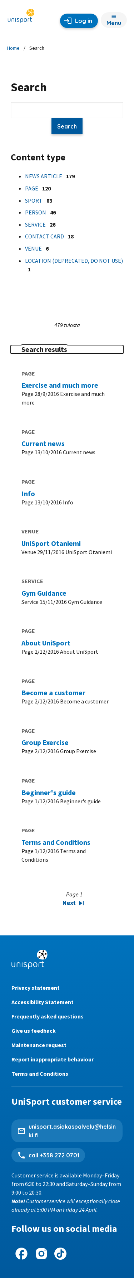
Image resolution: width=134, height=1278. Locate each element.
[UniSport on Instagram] (41, 1253)
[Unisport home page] (21, 16)
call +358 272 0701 (54, 1155)
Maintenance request (38, 1045)
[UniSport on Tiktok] (60, 1253)
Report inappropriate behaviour (52, 1059)
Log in (83, 20)
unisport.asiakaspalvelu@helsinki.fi (72, 1131)
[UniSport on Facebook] (21, 1253)
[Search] (67, 110)
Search (67, 126)
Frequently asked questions (47, 1016)
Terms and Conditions (39, 1073)
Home (13, 48)
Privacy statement (35, 987)
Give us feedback (33, 1030)
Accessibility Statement (42, 1002)
